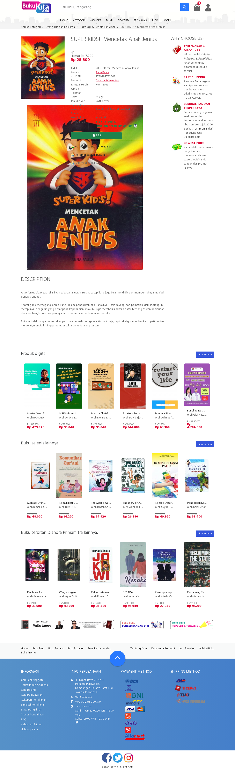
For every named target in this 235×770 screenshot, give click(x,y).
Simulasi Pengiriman (33, 704)
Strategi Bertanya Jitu (136, 413)
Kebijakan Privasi (31, 724)
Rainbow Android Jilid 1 (41, 592)
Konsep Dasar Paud (166, 503)
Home (25, 648)
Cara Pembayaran (32, 695)
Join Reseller (187, 648)
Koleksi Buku (206, 648)
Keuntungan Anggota (34, 685)
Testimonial (200, 128)
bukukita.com (125, 767)
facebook (107, 757)
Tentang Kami (138, 648)
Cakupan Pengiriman (33, 700)
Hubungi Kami (29, 729)
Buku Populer (75, 648)
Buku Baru (38, 648)
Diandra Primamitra (107, 80)
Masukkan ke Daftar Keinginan (91, 146)
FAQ (23, 719)
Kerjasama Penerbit (163, 648)
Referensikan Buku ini (85, 163)
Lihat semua (205, 355)
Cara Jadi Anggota (32, 680)
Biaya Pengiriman (31, 709)
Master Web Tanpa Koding (43, 413)
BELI (96, 135)
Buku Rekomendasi (99, 648)
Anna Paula (102, 72)
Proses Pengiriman (32, 714)
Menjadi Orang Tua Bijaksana (44, 503)
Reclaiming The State (200, 592)
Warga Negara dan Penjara (75, 592)
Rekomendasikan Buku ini (88, 155)
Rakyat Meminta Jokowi (106, 592)
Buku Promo (28, 652)
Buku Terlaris (56, 648)
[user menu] (208, 7)
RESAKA (128, 592)
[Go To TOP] (117, 658)
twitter (117, 757)
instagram (128, 757)
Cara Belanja (28, 690)
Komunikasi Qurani (70, 503)
